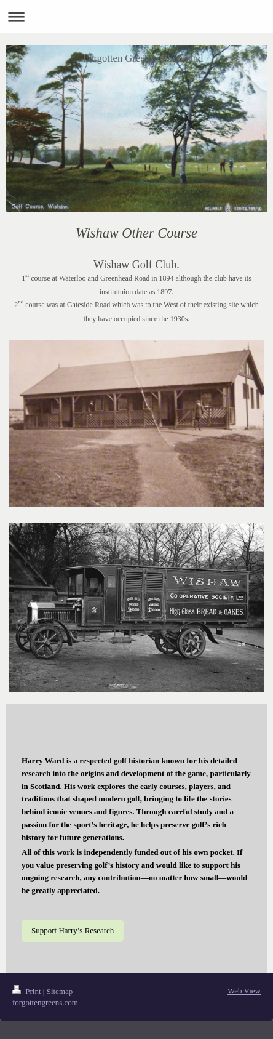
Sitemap (60, 991)
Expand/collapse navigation (136, 16)
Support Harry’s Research (72, 930)
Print (27, 991)
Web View (244, 990)
